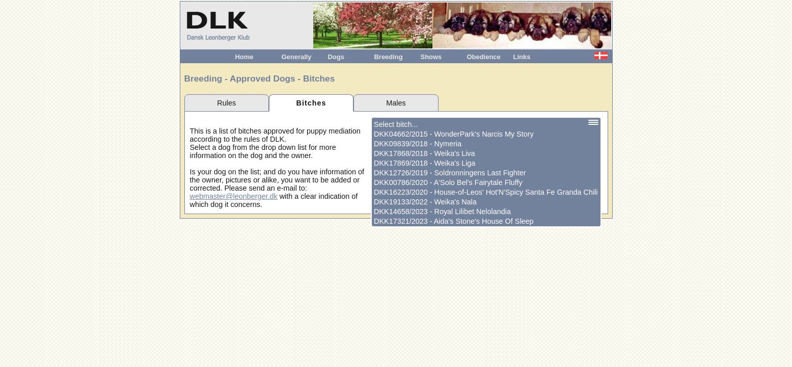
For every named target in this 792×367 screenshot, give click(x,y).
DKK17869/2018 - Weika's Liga (424, 163)
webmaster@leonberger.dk (234, 196)
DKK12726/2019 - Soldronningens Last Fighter (450, 173)
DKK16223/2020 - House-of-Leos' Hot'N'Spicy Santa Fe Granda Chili (485, 192)
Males (395, 103)
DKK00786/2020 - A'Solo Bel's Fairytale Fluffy (448, 182)
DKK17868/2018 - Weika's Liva (424, 153)
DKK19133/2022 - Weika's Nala (425, 202)
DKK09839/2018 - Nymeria (417, 144)
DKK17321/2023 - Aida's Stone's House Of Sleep (454, 221)
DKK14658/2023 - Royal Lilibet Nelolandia (442, 211)
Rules (226, 103)
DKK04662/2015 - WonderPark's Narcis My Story (454, 134)
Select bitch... (396, 124)
